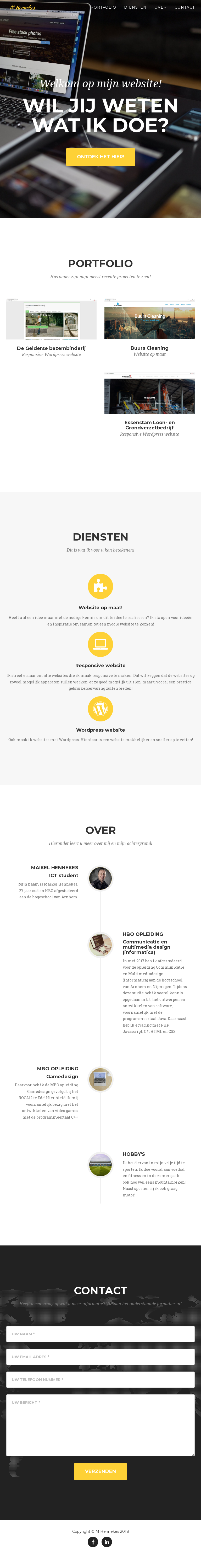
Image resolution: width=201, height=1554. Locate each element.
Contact (185, 13)
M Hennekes (24, 13)
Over (160, 13)
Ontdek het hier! (100, 157)
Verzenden (100, 1471)
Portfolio (103, 13)
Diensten (135, 13)
